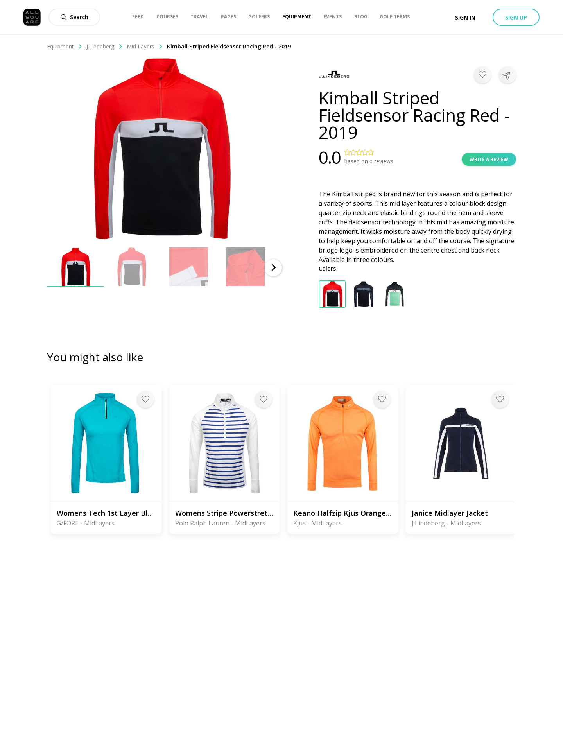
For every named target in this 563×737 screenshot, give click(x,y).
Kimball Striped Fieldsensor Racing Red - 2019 (229, 46)
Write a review (489, 159)
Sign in (465, 17)
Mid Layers (145, 46)
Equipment (64, 46)
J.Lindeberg (104, 46)
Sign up (516, 17)
